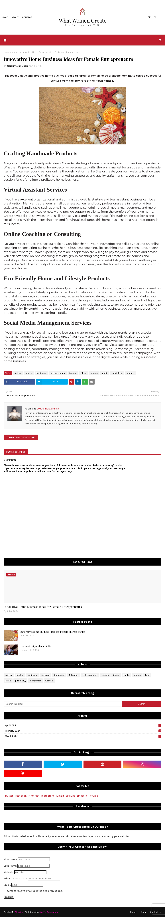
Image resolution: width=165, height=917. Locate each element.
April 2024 (83, 725)
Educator (73, 675)
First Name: (11, 859)
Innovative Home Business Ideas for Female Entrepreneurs (43, 607)
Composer (59, 675)
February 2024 (83, 730)
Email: (7, 884)
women (15, 52)
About (143, 912)
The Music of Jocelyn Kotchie (35, 646)
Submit (9, 897)
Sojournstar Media (17, 66)
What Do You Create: (16, 878)
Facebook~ (21, 795)
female (72, 373)
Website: (9, 872)
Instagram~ (48, 795)
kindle (126, 675)
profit (104, 373)
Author (18, 373)
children (45, 675)
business (41, 373)
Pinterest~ (34, 795)
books (29, 373)
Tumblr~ (60, 795)
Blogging (19, 912)
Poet (147, 675)
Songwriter (35, 680)
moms (94, 373)
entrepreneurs (57, 373)
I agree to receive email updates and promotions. (33, 890)
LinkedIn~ (82, 795)
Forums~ (94, 795)
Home (7, 52)
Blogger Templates (48, 912)
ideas (84, 373)
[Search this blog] (63, 704)
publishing (117, 373)
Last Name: (10, 865)
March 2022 (83, 736)
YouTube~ (71, 795)
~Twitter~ (9, 795)
